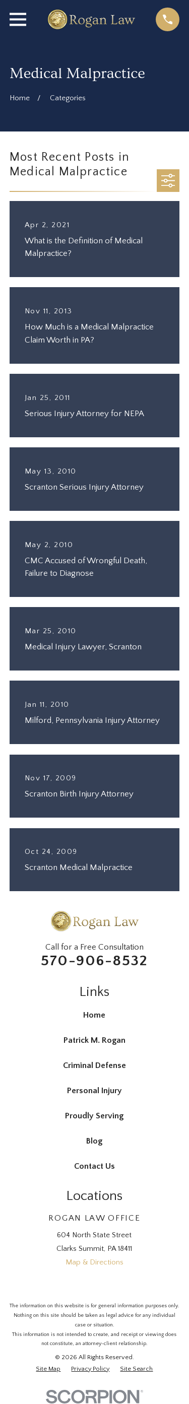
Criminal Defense (94, 1065)
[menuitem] (48, 1369)
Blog (94, 1141)
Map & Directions (94, 1262)
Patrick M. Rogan (94, 1040)
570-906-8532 (94, 961)
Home (94, 1015)
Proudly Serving (94, 1115)
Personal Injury (94, 1090)
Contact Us (94, 1166)
